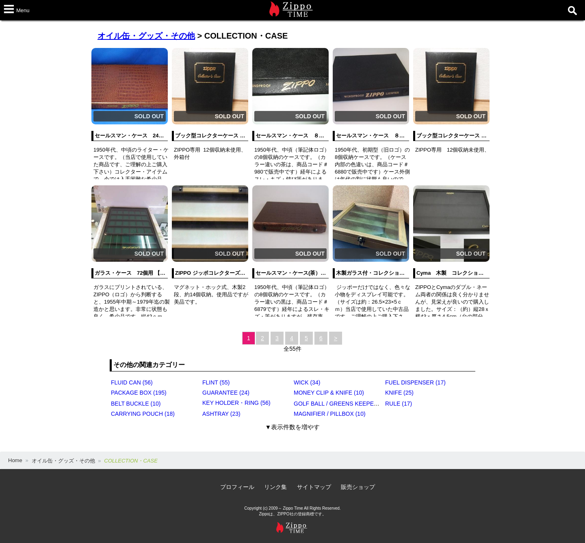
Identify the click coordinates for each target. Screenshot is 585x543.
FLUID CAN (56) (132, 382)
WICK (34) (307, 382)
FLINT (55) (216, 382)
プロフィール (237, 487)
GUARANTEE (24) (225, 392)
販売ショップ (358, 487)
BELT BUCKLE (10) (135, 403)
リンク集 (275, 487)
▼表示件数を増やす (292, 427)
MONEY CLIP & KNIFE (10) (329, 392)
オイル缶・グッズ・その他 (146, 35)
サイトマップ (314, 487)
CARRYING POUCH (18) (143, 414)
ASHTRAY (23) (221, 414)
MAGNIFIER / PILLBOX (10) (330, 414)
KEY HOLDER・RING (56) (236, 403)
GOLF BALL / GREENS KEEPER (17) (342, 403)
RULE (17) (398, 403)
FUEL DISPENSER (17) (415, 382)
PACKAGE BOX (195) (139, 392)
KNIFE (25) (399, 392)
